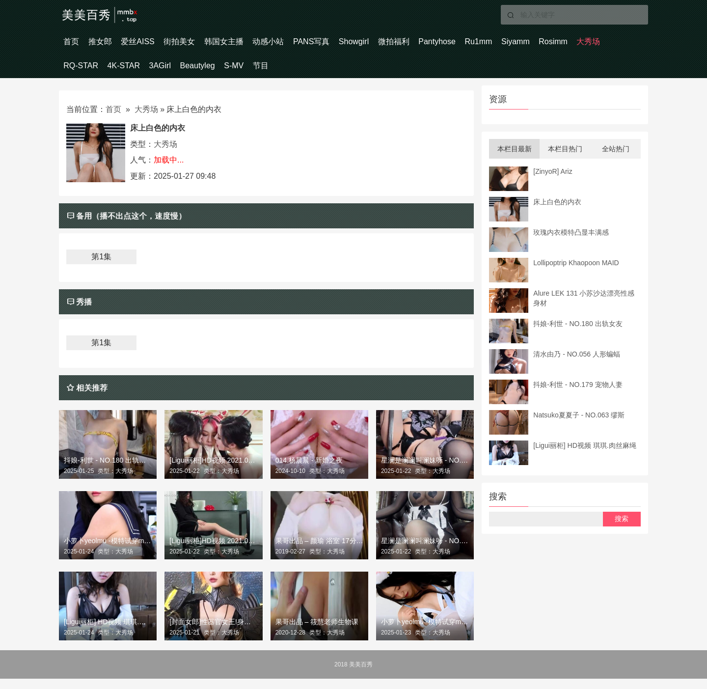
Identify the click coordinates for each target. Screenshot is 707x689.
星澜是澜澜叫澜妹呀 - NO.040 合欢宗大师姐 (425, 470)
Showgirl (418, 44)
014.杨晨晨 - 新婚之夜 (309, 470)
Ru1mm (568, 44)
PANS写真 (367, 44)
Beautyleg (315, 73)
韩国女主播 (262, 44)
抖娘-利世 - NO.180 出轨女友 (108, 470)
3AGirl (269, 73)
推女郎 (113, 44)
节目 (396, 73)
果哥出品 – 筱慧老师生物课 (317, 632)
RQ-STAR (173, 73)
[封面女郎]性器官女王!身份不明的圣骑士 (213, 632)
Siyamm (614, 44)
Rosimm (82, 73)
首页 (75, 44)
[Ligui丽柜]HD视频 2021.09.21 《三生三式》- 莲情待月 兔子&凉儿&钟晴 (213, 470)
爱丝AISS (159, 44)
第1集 (101, 267)
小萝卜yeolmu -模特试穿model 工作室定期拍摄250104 (425, 632)
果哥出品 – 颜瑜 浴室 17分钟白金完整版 (319, 551)
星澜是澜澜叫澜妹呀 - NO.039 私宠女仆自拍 (425, 551)
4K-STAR (224, 73)
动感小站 (315, 44)
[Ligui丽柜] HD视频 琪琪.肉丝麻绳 (108, 632)
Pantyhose (518, 44)
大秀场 (126, 73)
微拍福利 (466, 44)
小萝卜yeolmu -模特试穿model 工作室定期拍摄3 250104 (108, 551)
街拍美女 (209, 44)
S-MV (360, 73)
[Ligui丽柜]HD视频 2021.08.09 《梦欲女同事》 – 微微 (213, 551)
